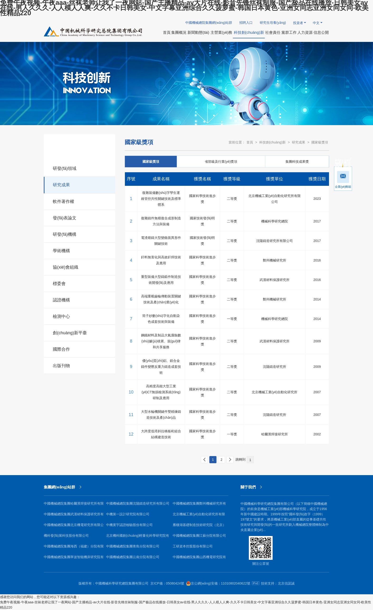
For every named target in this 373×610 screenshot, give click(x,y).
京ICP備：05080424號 (167, 583)
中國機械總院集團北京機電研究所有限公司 (74, 526)
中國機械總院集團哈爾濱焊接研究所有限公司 (74, 505)
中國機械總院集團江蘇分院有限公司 (199, 535)
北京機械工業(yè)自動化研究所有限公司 (199, 516)
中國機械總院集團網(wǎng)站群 (208, 23)
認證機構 (80, 299)
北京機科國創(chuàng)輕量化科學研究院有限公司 (137, 537)
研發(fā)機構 (80, 234)
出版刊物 (80, 365)
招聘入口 (246, 23)
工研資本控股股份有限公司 (193, 546)
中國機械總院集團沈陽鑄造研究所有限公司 (137, 503)
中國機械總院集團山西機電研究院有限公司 (199, 558)
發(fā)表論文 (80, 217)
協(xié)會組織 (80, 266)
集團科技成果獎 (297, 161)
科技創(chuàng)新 (272, 142)
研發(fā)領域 (80, 168)
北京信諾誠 (286, 583)
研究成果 (80, 184)
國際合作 (80, 348)
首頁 (249, 142)
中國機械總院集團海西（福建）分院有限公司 (74, 548)
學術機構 (80, 250)
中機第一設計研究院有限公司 (127, 514)
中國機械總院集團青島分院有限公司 (132, 546)
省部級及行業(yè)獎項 (221, 161)
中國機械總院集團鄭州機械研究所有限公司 (199, 505)
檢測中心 (80, 316)
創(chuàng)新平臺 (80, 332)
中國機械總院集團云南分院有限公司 (132, 557)
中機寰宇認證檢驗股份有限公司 (129, 525)
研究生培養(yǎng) (273, 23)
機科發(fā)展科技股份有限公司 (66, 535)
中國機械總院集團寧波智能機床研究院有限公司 (74, 558)
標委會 (80, 283)
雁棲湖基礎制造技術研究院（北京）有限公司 (199, 526)
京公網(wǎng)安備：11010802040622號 (218, 583)
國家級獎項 (319, 142)
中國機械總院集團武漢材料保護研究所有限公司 (74, 516)
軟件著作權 (80, 201)
